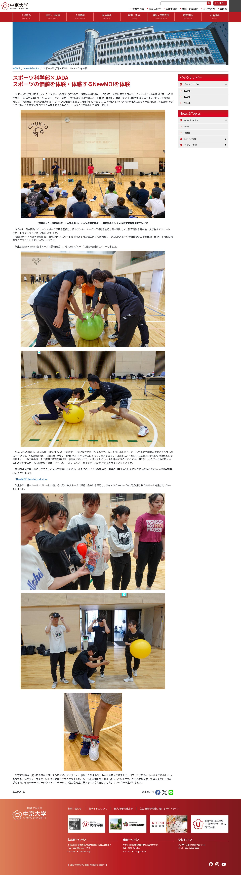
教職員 (223, 9)
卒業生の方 (171, 9)
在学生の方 (209, 9)
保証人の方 (155, 9)
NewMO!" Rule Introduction (32, 479)
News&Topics (31, 68)
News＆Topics (190, 113)
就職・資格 (134, 17)
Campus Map (85, 851)
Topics (187, 132)
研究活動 (188, 17)
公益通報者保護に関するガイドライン (160, 808)
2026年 (187, 90)
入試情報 (80, 17)
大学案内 (26, 17)
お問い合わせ (75, 808)
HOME (16, 68)
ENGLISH (220, 3)
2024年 (187, 102)
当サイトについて (98, 808)
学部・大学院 (53, 17)
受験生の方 (138, 9)
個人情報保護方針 (123, 808)
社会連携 (215, 17)
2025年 (187, 96)
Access (72, 851)
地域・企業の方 (190, 9)
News (186, 126)
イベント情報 (190, 145)
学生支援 (107, 17)
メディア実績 (190, 138)
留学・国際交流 (161, 17)
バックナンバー (191, 84)
